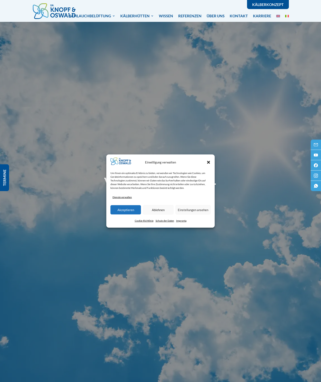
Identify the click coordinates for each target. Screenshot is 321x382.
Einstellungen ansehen (193, 210)
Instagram (316, 177)
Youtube (316, 156)
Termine (4, 177)
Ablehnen (158, 210)
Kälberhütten (135, 16)
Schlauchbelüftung (90, 16)
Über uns (216, 15)
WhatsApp (316, 187)
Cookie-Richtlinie (144, 220)
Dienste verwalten (122, 197)
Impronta (181, 220)
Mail (316, 146)
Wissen (166, 15)
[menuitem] (278, 15)
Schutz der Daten (165, 220)
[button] (208, 162)
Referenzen (190, 15)
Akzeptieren (125, 210)
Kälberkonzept (268, 4)
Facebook (316, 166)
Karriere (262, 15)
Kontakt (239, 15)
